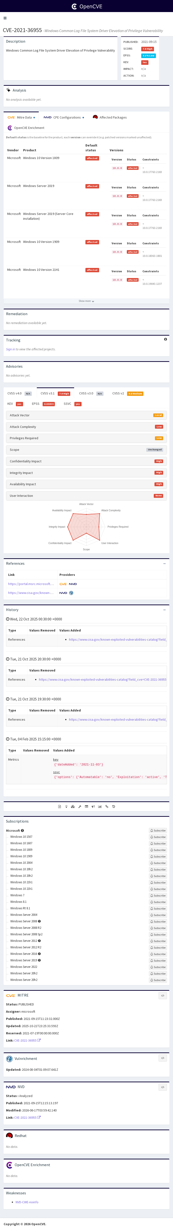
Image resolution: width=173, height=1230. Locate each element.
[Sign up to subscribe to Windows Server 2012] (158, 941)
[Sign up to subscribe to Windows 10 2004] (158, 863)
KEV (15, 403)
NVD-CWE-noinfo (27, 1202)
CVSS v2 (128, 393)
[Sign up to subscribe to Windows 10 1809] (158, 850)
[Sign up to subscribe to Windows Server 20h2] (158, 973)
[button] (5, 18)
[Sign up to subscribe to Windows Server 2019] (158, 960)
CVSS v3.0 (91, 393)
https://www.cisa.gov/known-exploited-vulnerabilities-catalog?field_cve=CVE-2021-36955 (103, 679)
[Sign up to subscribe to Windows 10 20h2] (158, 869)
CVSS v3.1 (55, 393)
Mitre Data (21, 117)
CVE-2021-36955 (22, 30)
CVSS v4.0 (19, 393)
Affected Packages (110, 117)
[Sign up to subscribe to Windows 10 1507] (158, 837)
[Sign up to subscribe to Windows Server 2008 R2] (158, 928)
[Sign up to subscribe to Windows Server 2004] (158, 915)
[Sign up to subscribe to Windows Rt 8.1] (158, 908)
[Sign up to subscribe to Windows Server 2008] (158, 921)
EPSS (43, 403)
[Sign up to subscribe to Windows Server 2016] (158, 954)
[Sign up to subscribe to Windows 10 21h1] (158, 882)
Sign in (10, 349)
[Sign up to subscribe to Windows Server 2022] (158, 967)
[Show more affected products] (86, 301)
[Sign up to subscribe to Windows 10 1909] (158, 856)
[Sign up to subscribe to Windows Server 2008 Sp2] (158, 934)
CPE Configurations (64, 117)
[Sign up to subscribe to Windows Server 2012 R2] (158, 947)
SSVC (73, 403)
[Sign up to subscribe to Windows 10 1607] (158, 843)
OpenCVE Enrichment (25, 128)
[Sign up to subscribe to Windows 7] (158, 895)
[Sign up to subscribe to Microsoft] (158, 830)
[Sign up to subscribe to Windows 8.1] (158, 902)
